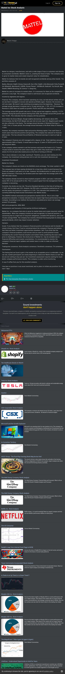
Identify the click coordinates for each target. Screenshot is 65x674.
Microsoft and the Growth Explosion (13, 424)
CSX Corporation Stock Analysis (12, 408)
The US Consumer (7, 526)
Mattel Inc (12, 288)
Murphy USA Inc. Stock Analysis (12, 594)
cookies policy (48, 671)
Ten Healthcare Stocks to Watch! (12, 363)
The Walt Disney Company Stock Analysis (15, 477)
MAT (10, 286)
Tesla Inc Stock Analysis (9, 381)
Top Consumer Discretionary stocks (21, 279)
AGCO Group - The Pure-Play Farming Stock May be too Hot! (21, 456)
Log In (48, 3)
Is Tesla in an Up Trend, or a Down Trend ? (15, 575)
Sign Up (57, 3)
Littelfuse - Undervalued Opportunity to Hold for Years (19, 661)
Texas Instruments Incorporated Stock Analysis (17, 563)
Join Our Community (32, 320)
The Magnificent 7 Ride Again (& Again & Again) (17, 639)
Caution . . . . (5, 393)
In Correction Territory (8, 442)
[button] (62, 671)
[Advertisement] (32, 56)
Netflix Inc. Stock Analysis (10, 509)
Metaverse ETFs (6, 330)
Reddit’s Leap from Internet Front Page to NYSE (17, 547)
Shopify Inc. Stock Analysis (10, 349)
